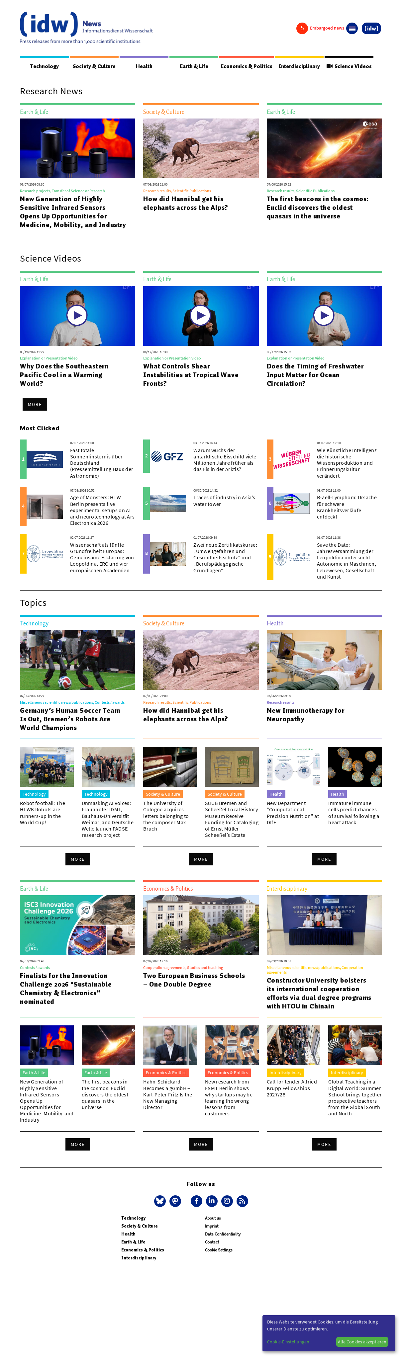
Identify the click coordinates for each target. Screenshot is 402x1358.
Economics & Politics (244, 66)
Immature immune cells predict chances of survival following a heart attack (353, 813)
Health (142, 66)
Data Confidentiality (223, 1234)
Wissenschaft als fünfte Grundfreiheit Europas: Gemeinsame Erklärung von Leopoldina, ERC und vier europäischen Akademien (102, 558)
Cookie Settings (218, 1250)
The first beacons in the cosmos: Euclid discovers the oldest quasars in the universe (318, 207)
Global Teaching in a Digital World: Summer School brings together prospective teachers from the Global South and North (355, 1097)
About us (213, 1218)
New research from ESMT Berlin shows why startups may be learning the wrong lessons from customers (228, 1097)
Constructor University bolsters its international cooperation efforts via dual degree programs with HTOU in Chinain (319, 993)
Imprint (211, 1226)
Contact (212, 1242)
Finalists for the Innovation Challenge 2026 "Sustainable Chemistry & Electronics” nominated (66, 989)
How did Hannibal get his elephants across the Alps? (185, 203)
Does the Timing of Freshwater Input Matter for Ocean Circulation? (315, 375)
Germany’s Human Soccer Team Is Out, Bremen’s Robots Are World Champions (70, 719)
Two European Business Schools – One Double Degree (194, 980)
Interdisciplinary (298, 66)
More (35, 405)
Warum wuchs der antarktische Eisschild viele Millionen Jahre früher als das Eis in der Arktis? (224, 460)
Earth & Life (191, 66)
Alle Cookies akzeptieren (362, 1342)
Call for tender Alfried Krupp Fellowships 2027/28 (292, 1088)
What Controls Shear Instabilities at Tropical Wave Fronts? (191, 375)
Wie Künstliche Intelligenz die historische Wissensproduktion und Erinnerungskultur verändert (347, 463)
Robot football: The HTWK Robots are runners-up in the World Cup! (42, 813)
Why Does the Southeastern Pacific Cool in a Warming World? (64, 375)
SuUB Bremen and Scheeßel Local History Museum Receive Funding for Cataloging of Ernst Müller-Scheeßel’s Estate (231, 819)
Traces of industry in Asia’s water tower (224, 500)
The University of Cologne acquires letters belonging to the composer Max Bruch (166, 816)
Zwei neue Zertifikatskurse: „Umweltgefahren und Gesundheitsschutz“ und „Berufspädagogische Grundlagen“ (225, 558)
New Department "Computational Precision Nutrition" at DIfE (293, 813)
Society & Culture (93, 66)
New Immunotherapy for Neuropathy (306, 715)
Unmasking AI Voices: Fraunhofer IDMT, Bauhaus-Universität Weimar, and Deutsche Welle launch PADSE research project (108, 819)
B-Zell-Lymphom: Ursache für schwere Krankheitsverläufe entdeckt (347, 507)
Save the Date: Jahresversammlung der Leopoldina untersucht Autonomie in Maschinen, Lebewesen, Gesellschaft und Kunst (346, 561)
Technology (44, 66)
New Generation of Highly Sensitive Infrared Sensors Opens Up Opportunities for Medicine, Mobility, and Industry (73, 212)
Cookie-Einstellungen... (289, 1342)
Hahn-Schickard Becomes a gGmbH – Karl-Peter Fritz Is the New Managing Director (167, 1094)
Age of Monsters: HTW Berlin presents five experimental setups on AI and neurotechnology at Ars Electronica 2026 (102, 510)
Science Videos (348, 66)
